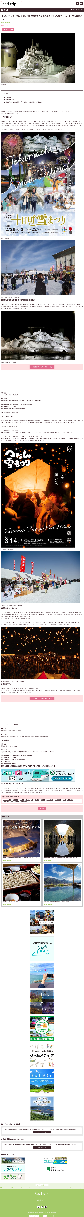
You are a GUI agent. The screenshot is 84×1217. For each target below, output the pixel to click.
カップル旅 (50, 800)
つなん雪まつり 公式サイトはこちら (41, 698)
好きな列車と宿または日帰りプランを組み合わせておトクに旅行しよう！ (24, 102)
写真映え (70, 800)
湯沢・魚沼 (24, 801)
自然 (12, 801)
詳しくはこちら (42, 1132)
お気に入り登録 (8, 29)
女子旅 (37, 800)
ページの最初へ (42, 1185)
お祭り (22, 800)
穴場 (64, 800)
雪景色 (28, 800)
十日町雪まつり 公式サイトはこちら (41, 367)
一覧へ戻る (42, 808)
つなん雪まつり (10, 99)
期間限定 (15, 800)
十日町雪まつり (10, 97)
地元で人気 (58, 800)
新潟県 (17, 801)
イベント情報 (7, 800)
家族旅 (43, 800)
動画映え (6, 801)
